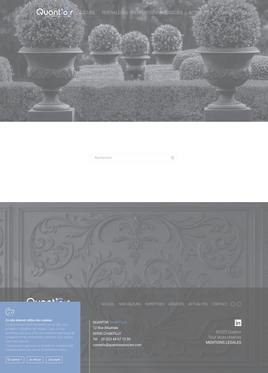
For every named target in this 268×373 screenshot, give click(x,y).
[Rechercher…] (129, 157)
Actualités (200, 12)
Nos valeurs (115, 12)
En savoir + (14, 359)
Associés (173, 12)
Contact (227, 12)
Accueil (87, 12)
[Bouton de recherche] (172, 157)
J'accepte (54, 359)
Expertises (146, 12)
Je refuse (35, 359)
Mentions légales (223, 342)
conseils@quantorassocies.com (117, 345)
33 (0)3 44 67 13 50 (116, 339)
